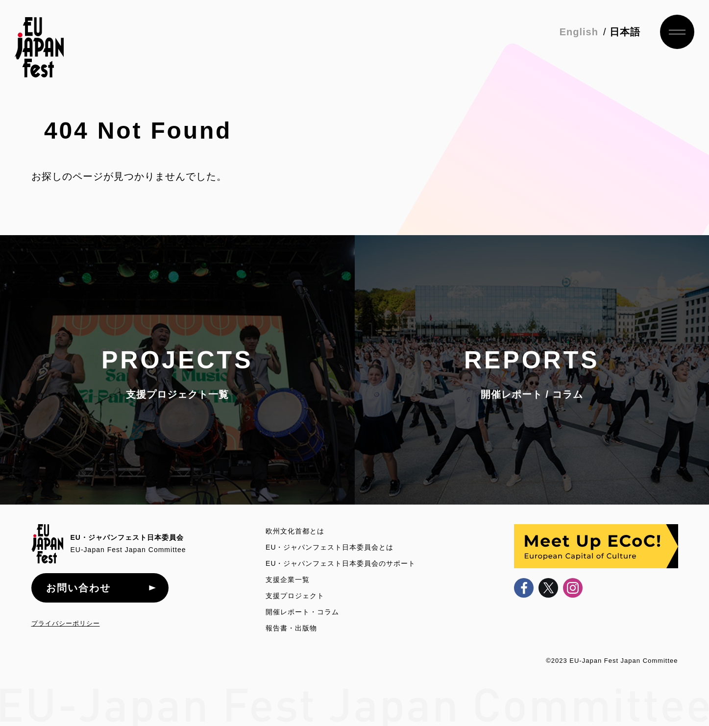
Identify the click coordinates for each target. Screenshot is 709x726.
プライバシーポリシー (65, 623)
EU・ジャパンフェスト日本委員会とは (329, 547)
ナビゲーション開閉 (677, 32)
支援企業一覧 (288, 579)
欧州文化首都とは (295, 531)
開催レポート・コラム (302, 612)
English (579, 31)
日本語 (625, 31)
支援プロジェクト (295, 596)
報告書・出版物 (291, 628)
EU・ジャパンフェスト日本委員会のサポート (341, 563)
